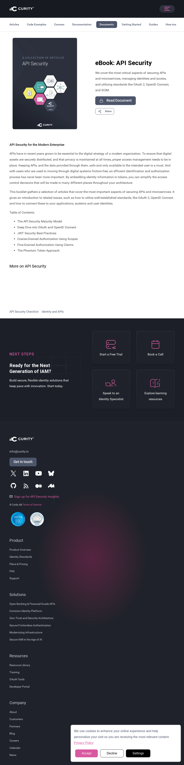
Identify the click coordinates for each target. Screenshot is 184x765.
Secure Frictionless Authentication (30, 625)
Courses (59, 24)
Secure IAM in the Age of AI (25, 639)
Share (105, 111)
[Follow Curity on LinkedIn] (26, 474)
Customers (16, 719)
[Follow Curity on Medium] (39, 487)
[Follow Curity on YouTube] (39, 474)
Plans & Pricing (18, 564)
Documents (107, 24)
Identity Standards (20, 556)
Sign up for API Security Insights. (34, 496)
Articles (14, 24)
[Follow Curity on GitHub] (14, 487)
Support (14, 578)
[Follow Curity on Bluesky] (52, 474)
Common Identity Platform (25, 611)
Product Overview (20, 549)
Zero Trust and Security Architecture (31, 618)
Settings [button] (138, 753)
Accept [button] (86, 753)
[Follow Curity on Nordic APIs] (52, 487)
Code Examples (36, 24)
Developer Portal (19, 686)
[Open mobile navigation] (167, 9)
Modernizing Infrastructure (25, 632)
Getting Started (131, 24)
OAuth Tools (16, 679)
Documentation (82, 24)
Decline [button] (112, 753)
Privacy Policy (84, 743)
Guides (153, 24)
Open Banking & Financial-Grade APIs (32, 603)
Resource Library (19, 665)
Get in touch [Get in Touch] (23, 462)
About (13, 712)
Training (14, 672)
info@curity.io (19, 451)
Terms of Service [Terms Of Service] (32, 504)
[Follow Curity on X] (14, 474)
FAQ (12, 571)
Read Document (115, 101)
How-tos (171, 24)
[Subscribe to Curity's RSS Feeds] (26, 487)
